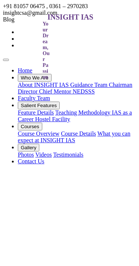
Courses (30, 126)
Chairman (120, 85)
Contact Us (31, 161)
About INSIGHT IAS (44, 85)
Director (28, 91)
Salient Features (39, 105)
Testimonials (68, 154)
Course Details (78, 133)
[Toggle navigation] (6, 60)
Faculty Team (34, 98)
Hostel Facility (52, 119)
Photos (26, 154)
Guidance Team (89, 85)
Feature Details (36, 112)
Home (25, 70)
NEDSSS (84, 91)
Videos (43, 154)
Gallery (28, 147)
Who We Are (35, 78)
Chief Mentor (56, 91)
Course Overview (38, 133)
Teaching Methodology (83, 112)
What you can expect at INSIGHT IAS (74, 136)
